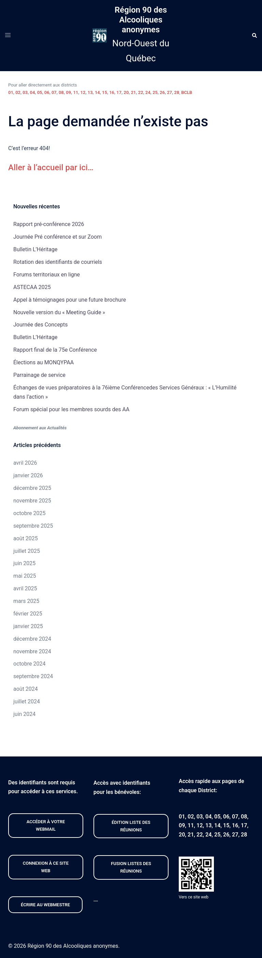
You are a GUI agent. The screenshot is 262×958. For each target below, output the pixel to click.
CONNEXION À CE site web (46, 867)
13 (90, 92)
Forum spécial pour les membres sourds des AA (71, 409)
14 (97, 92)
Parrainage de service (39, 375)
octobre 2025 (29, 513)
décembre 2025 (32, 488)
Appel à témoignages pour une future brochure (69, 300)
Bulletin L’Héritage (35, 249)
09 (68, 92)
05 (39, 92)
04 (32, 92)
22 (140, 92)
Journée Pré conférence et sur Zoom (57, 237)
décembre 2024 (32, 639)
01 (10, 92)
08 (61, 92)
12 (83, 92)
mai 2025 (24, 576)
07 (54, 92)
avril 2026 (25, 463)
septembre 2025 (33, 526)
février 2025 (27, 613)
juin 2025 (24, 563)
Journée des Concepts (40, 324)
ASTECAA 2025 (32, 287)
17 (118, 92)
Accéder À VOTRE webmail (46, 825)
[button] (254, 35)
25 (155, 92)
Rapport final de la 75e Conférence (55, 350)
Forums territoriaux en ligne (46, 274)
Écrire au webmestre (45, 904)
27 (169, 92)
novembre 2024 (32, 651)
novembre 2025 (32, 500)
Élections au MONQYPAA (43, 362)
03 (25, 92)
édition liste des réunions (131, 826)
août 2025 (25, 538)
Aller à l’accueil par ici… (50, 167)
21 (133, 92)
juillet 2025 (26, 551)
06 (46, 92)
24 (147, 92)
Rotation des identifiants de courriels (57, 262)
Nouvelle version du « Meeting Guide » (59, 312)
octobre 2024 (29, 663)
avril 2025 (25, 588)
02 (17, 92)
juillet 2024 (26, 701)
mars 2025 (26, 601)
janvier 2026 (28, 475)
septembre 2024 (33, 676)
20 (126, 92)
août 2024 (25, 689)
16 (111, 92)
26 (162, 92)
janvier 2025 (28, 626)
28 (176, 92)
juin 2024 (24, 714)
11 (75, 92)
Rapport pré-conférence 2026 (48, 224)
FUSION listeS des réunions (131, 867)
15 (104, 92)
